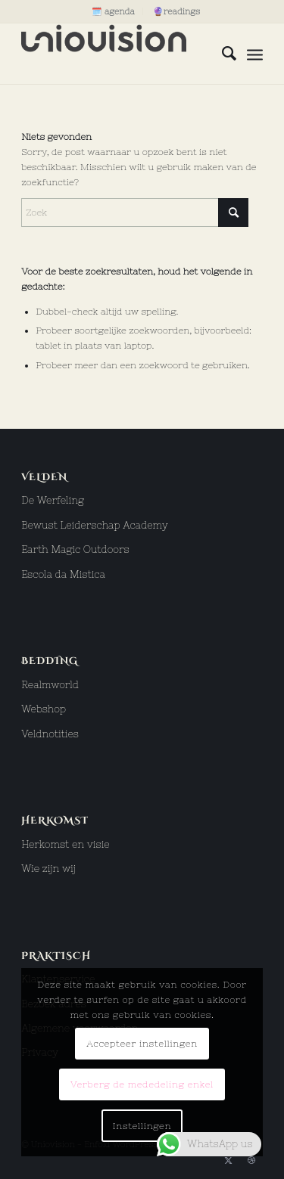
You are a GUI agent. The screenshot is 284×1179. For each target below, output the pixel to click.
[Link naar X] (228, 1160)
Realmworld (50, 684)
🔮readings (176, 11)
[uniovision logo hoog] (117, 53)
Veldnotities (50, 734)
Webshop (43, 709)
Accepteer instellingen (142, 1043)
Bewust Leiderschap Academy (94, 525)
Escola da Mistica (63, 574)
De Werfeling (52, 500)
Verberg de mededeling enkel (142, 1084)
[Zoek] (221, 53)
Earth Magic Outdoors (75, 549)
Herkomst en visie (65, 844)
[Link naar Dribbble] (251, 1160)
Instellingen (142, 1126)
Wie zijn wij (48, 868)
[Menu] (255, 54)
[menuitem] (113, 11)
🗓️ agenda (113, 11)
